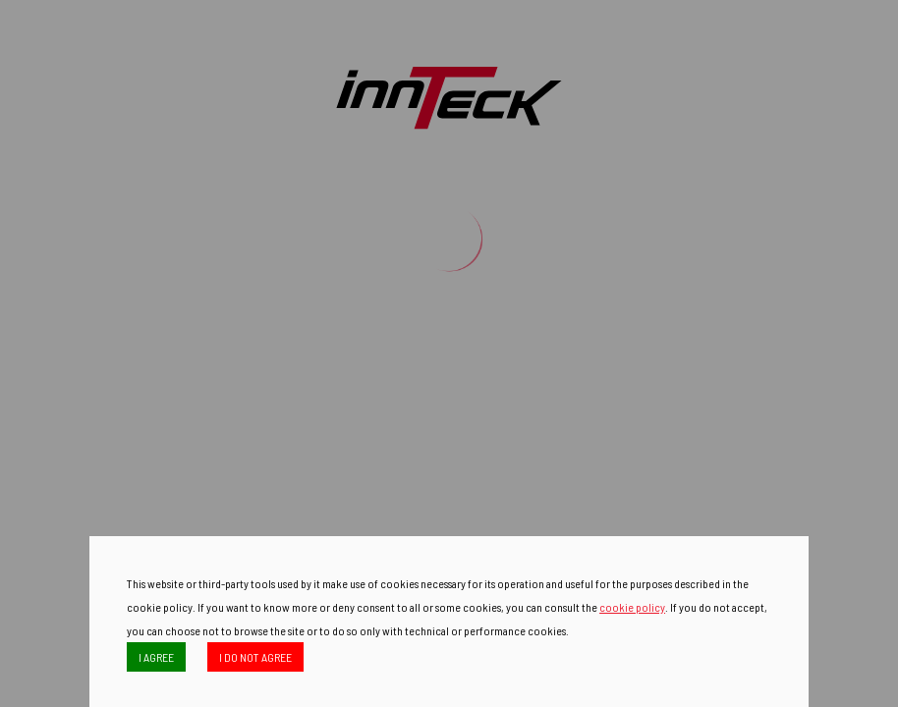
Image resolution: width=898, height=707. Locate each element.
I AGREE (156, 657)
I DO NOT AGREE (255, 657)
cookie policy (632, 607)
